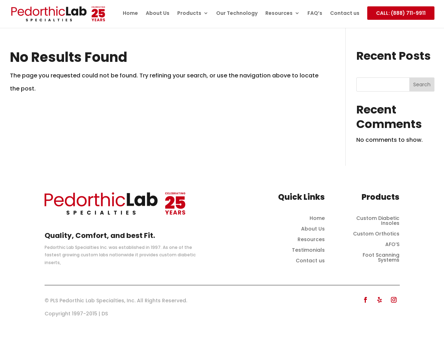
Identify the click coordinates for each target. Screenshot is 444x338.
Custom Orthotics (376, 234)
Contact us (344, 14)
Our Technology (237, 14)
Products (189, 14)
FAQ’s (314, 14)
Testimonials (308, 250)
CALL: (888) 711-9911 (401, 13)
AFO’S (392, 245)
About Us (157, 14)
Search (422, 84)
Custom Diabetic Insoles (377, 221)
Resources (279, 14)
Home (130, 14)
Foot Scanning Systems (381, 257)
